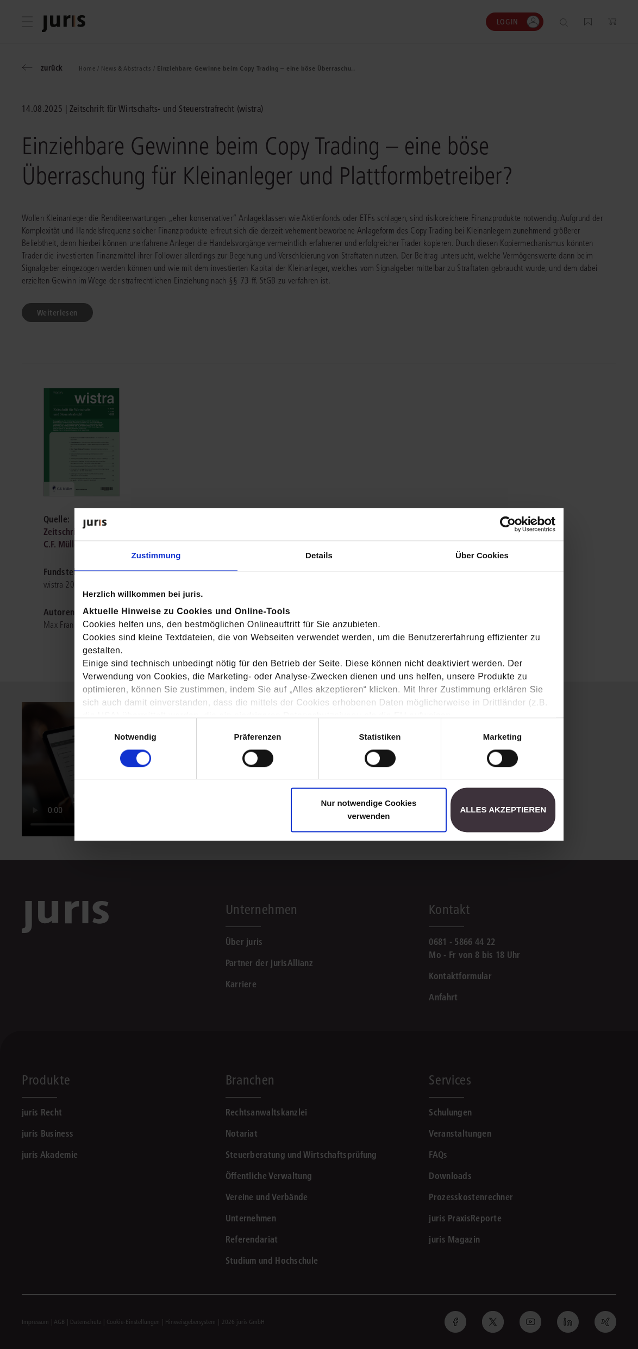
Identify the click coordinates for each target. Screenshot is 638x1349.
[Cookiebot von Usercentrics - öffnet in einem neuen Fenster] (507, 524)
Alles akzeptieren (503, 810)
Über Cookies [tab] (482, 555)
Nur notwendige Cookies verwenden (368, 810)
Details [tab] (319, 555)
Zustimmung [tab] (156, 555)
